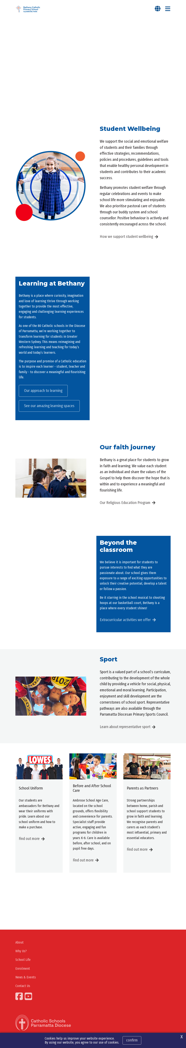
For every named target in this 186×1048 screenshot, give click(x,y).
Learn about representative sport (125, 726)
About (19, 942)
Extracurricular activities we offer (125, 619)
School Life (23, 960)
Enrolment (22, 969)
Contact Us (22, 986)
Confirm (132, 1040)
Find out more (29, 838)
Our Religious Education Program (125, 502)
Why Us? (21, 951)
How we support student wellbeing (126, 236)
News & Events (25, 977)
